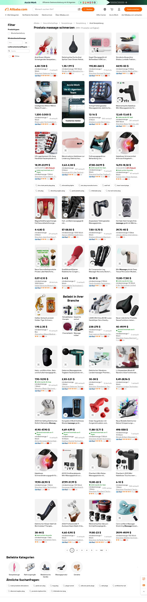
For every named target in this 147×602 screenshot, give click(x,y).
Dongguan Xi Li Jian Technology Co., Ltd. (73, 172)
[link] (144, 579)
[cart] (112, 10)
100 (101, 550)
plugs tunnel (68, 586)
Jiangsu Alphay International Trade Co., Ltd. (127, 235)
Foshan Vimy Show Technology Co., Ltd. (127, 177)
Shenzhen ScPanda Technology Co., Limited (100, 540)
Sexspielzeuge (66, 23)
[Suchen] (88, 9)
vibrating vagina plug (56, 191)
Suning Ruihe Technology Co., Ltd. (73, 286)
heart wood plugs (122, 185)
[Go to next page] (106, 550)
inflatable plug (95, 191)
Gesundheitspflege (50, 23)
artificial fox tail (119, 586)
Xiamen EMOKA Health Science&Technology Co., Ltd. (73, 235)
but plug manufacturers (88, 185)
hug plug (54, 586)
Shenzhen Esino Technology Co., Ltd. (46, 487)
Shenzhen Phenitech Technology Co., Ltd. (100, 491)
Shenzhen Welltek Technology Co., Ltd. (127, 538)
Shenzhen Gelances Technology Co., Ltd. (46, 73)
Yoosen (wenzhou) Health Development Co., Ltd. (73, 540)
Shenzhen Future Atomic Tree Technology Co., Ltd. (46, 176)
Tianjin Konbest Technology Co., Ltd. (100, 283)
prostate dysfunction (37, 591)
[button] (79, 9)
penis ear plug (39, 586)
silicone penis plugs (86, 586)
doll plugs (103, 586)
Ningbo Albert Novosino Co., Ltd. (73, 71)
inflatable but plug (58, 591)
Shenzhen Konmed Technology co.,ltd (100, 73)
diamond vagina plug (16, 591)
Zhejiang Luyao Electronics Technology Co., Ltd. (100, 122)
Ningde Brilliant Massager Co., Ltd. (127, 437)
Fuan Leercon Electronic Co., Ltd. (100, 334)
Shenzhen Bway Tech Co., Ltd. (127, 124)
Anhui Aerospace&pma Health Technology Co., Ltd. (46, 441)
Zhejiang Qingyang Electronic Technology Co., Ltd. (100, 237)
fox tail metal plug (113, 191)
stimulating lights (66, 185)
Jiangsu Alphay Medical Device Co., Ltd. (127, 71)
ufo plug (39, 191)
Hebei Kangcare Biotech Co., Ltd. (46, 286)
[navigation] (18, 287)
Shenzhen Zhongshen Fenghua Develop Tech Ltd (46, 540)
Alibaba (36, 23)
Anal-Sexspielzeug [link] (96, 23)
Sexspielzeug (81, 23)
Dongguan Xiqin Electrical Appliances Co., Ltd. (73, 487)
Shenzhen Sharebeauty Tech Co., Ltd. (100, 386)
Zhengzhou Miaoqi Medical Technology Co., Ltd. (46, 334)
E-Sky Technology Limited (126, 285)
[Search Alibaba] (55, 9)
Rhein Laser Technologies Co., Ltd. (46, 122)
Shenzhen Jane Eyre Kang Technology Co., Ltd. (46, 237)
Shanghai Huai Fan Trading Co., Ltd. (100, 174)
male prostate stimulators (18, 586)
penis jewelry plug (76, 191)
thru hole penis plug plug (45, 185)
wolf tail (106, 185)
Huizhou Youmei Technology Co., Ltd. (73, 441)
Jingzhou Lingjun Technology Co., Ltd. (127, 386)
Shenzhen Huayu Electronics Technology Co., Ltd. (127, 338)
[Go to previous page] (67, 550)
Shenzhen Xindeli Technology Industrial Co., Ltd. (100, 439)
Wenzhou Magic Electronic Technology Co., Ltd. (46, 388)
